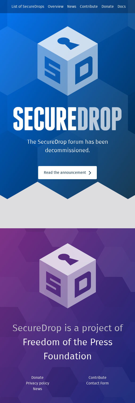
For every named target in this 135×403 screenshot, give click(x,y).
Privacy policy (37, 383)
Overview (55, 6)
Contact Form (97, 383)
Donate (108, 6)
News (71, 6)
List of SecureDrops (28, 6)
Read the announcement (67, 172)
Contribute (89, 6)
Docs (122, 6)
